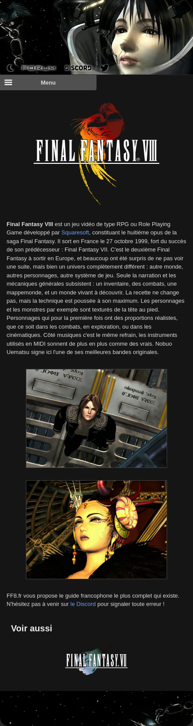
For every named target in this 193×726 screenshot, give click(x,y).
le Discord (83, 604)
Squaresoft (75, 232)
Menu (30, 82)
